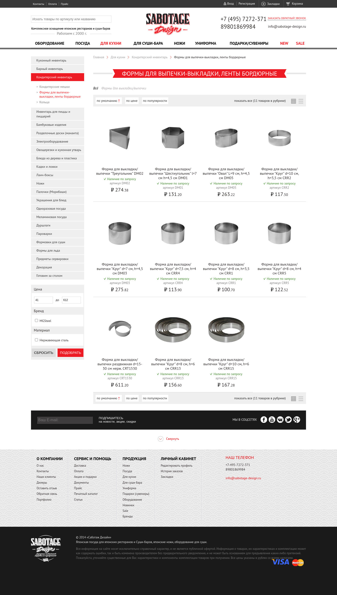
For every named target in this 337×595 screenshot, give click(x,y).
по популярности (155, 101)
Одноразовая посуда (51, 208)
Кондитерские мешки (54, 87)
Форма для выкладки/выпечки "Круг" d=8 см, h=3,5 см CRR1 (226, 268)
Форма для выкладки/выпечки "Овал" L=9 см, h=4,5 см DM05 (226, 173)
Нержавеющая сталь (54, 340)
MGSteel (45, 321)
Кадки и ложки (47, 166)
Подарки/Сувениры (249, 43)
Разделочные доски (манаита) (57, 133)
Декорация (44, 267)
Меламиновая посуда (51, 217)
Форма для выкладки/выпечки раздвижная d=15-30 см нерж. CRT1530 (119, 364)
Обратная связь (47, 494)
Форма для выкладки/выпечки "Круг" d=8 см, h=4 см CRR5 (279, 268)
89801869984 (237, 26)
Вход (230, 4)
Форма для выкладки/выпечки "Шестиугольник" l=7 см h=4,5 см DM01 (173, 173)
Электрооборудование (52, 141)
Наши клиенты (46, 477)
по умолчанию (107, 101)
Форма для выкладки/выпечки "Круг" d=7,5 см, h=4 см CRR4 (173, 268)
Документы (81, 483)
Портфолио (44, 500)
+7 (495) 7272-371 (243, 19)
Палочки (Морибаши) (51, 192)
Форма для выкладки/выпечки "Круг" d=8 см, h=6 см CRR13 (173, 364)
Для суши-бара (148, 43)
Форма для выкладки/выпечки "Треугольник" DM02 (120, 171)
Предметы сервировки (52, 259)
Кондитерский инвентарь (54, 77)
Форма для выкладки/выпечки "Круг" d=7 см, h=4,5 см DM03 (120, 268)
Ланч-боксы (44, 175)
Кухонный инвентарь (51, 60)
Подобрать (70, 353)
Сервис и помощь (92, 458)
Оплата (52, 4)
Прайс (64, 4)
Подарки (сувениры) (136, 494)
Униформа (205, 43)
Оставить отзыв (47, 488)
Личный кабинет (178, 458)
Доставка (80, 466)
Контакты (38, 4)
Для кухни (110, 43)
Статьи (78, 500)
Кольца (44, 102)
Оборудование (49, 43)
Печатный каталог (86, 494)
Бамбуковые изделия (51, 125)
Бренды (128, 516)
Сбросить (43, 353)
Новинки (128, 505)
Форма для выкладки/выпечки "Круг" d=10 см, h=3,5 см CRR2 (279, 173)
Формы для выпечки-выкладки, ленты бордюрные (60, 94)
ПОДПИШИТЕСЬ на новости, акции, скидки (117, 419)
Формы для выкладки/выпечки (123, 88)
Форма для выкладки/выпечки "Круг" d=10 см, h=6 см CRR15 (226, 364)
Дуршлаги (43, 225)
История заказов (172, 471)
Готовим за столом (49, 276)
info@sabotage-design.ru (287, 26)
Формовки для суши (50, 242)
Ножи (179, 43)
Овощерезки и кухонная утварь (58, 150)
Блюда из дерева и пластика (56, 158)
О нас (40, 466)
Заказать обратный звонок (287, 18)
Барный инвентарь (49, 69)
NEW (284, 43)
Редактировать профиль (177, 466)
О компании (50, 458)
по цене (132, 101)
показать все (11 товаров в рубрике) (260, 101)
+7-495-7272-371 (238, 465)
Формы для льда (48, 250)
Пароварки (44, 234)
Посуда (83, 43)
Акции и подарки (85, 477)
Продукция (134, 458)
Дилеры (42, 483)
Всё (95, 88)
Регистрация (247, 4)
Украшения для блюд (51, 200)
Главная (98, 57)
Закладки (273, 4)
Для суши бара (132, 483)
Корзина (297, 4)
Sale (300, 43)
